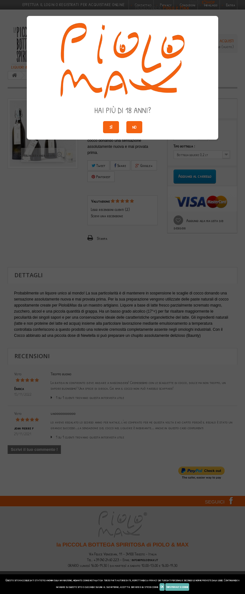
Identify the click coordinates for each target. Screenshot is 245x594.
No (134, 127)
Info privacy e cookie (177, 587)
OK (162, 587)
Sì (111, 127)
